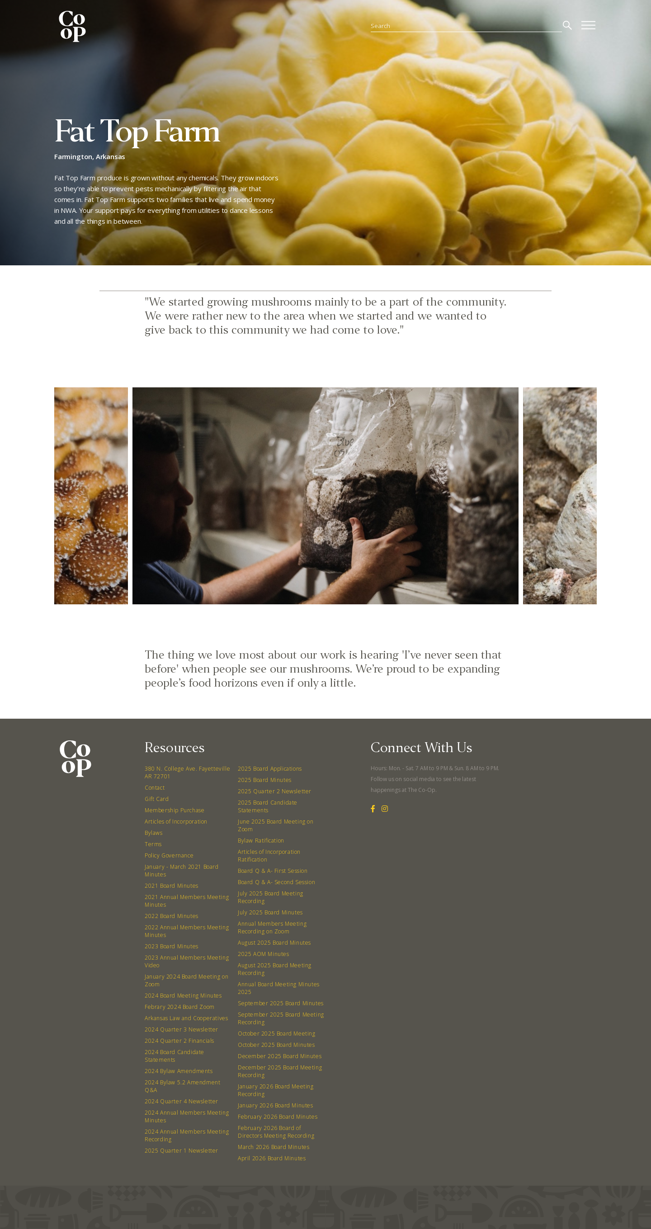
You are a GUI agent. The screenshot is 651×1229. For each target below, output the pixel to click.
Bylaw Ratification (261, 840)
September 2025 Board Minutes (281, 1003)
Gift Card (157, 799)
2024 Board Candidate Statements (174, 1056)
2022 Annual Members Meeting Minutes (187, 931)
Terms (153, 844)
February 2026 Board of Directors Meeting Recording (276, 1132)
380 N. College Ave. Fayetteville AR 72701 (187, 772)
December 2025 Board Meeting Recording (280, 1071)
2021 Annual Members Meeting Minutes (187, 901)
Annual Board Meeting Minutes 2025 (279, 988)
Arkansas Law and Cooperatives (186, 1018)
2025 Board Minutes (265, 780)
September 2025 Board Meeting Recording (281, 1018)
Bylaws (154, 833)
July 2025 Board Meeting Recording (270, 897)
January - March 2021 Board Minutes (182, 870)
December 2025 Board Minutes (279, 1056)
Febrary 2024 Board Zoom (180, 1007)
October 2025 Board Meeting (277, 1033)
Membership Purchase (174, 810)
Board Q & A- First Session (273, 871)
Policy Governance (169, 855)
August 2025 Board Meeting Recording (274, 969)
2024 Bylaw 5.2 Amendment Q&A (182, 1086)
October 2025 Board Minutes (276, 1045)
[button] (294, 616)
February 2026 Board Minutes (277, 1117)
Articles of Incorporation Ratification (269, 855)
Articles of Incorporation (176, 821)
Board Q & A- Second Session (276, 882)
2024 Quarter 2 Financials (179, 1041)
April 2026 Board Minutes (272, 1158)
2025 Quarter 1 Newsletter (181, 1150)
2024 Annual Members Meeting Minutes (187, 1116)
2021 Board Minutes (171, 886)
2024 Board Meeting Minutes (183, 995)
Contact (155, 787)
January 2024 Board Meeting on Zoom (186, 980)
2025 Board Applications (270, 768)
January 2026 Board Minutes (275, 1105)
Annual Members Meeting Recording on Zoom (272, 927)
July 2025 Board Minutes (270, 912)
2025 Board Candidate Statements (267, 806)
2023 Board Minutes (171, 946)
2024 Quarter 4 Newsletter (181, 1101)
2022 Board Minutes (171, 916)
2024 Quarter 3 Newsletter (181, 1029)
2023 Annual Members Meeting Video (187, 961)
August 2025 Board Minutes (274, 942)
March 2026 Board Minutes (273, 1147)
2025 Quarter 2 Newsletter (274, 791)
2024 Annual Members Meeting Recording (187, 1135)
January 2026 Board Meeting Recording (276, 1090)
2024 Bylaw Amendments (179, 1071)
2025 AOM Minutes (263, 954)
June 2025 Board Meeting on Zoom (276, 825)
